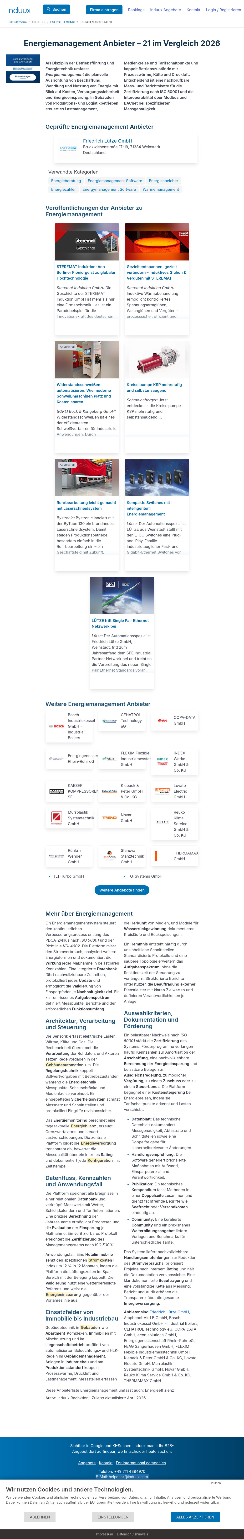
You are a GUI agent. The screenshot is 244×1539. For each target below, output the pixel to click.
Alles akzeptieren (195, 1517)
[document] (122, 1499)
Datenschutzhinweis (132, 1534)
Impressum (104, 1534)
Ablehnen (40, 1517)
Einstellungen (113, 1517)
